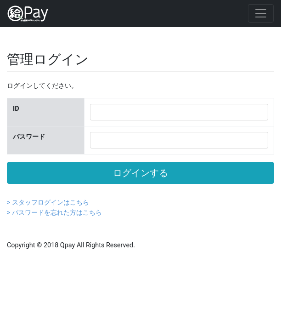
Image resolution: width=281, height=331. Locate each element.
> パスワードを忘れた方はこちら (54, 213)
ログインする (140, 172)
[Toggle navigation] (261, 13)
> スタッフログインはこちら (48, 202)
